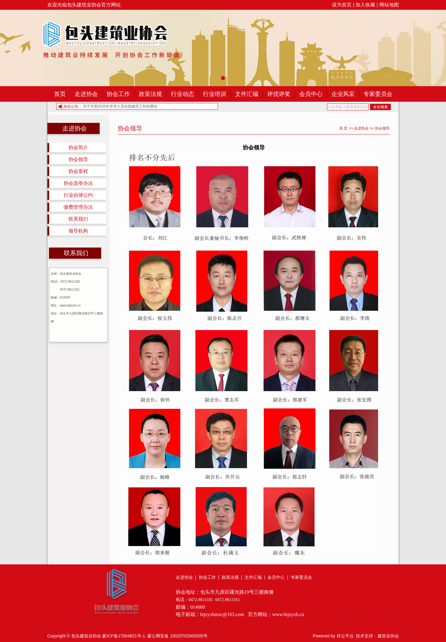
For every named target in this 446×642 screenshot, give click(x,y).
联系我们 (78, 219)
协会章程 (78, 171)
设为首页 (342, 4)
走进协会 (86, 94)
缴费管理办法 (78, 207)
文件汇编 (246, 94)
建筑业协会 (388, 635)
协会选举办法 (78, 183)
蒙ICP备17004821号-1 (123, 635)
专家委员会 (378, 94)
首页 (60, 94)
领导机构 (78, 230)
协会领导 (78, 159)
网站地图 (389, 4)
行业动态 (182, 94)
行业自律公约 (78, 195)
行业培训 (214, 94)
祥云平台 (345, 635)
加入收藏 (365, 4)
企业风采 (343, 94)
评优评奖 (278, 94)
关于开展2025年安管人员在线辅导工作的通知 (120, 106)
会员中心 (311, 94)
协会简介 (78, 147)
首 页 (343, 128)
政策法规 (150, 94)
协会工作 (118, 94)
